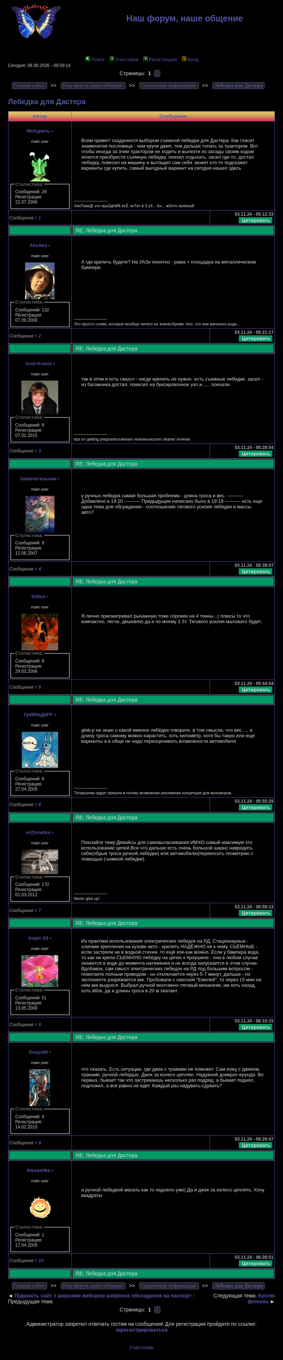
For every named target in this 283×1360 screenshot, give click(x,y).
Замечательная (38, 478)
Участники (124, 59)
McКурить (38, 131)
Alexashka (38, 1170)
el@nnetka (38, 832)
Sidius (38, 596)
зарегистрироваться (141, 1330)
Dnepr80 (38, 1052)
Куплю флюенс (261, 1298)
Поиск (94, 59)
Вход (190, 59)
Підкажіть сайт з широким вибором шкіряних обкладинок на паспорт (102, 1296)
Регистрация (160, 59)
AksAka (38, 245)
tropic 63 (38, 938)
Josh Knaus (38, 363)
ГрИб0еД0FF (38, 714)
